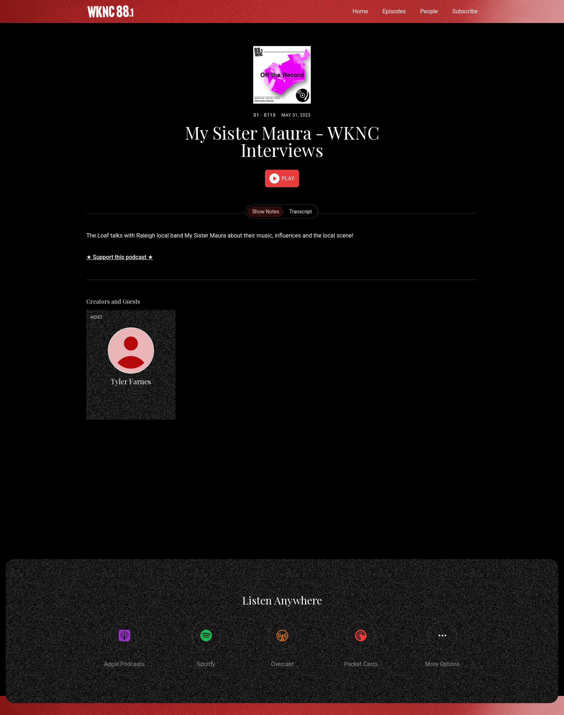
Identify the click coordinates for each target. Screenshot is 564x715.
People (429, 11)
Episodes (394, 11)
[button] (282, 178)
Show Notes (265, 211)
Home (360, 11)
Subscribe (465, 11)
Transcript (300, 211)
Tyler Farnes (131, 381)
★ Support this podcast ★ (119, 257)
